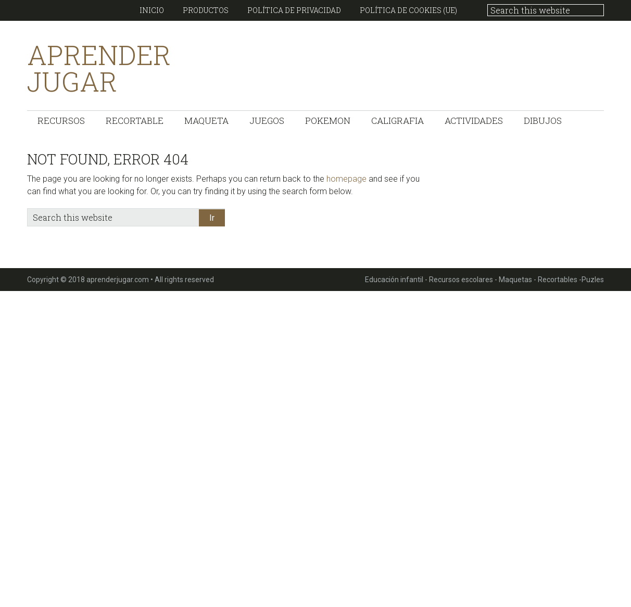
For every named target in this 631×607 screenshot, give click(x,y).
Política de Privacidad (294, 10)
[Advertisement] (312, 447)
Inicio (152, 10)
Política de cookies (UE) (408, 10)
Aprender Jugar (99, 68)
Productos (206, 10)
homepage (346, 179)
